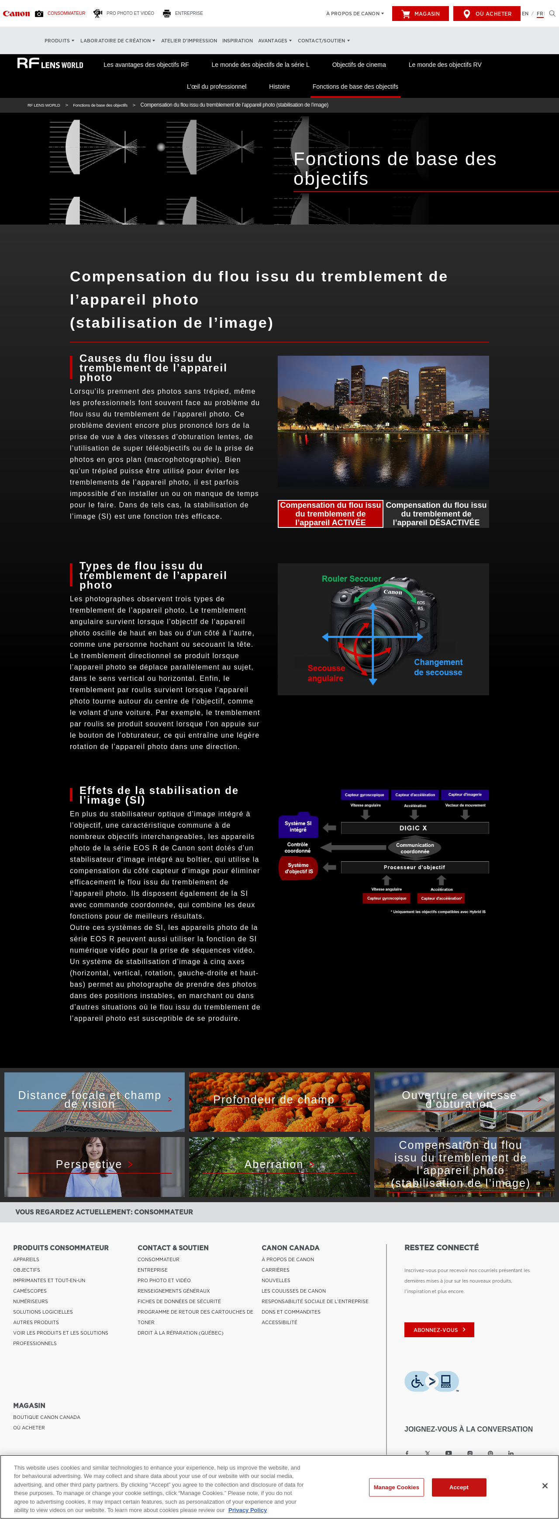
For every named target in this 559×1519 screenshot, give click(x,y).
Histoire (279, 86)
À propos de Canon (353, 13)
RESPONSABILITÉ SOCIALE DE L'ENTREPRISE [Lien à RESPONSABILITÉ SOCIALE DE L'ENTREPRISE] (315, 1301)
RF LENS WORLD (48, 105)
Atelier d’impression (189, 40)
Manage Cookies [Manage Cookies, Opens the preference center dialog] (396, 1487)
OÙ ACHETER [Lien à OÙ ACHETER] (29, 1427)
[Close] (545, 1485)
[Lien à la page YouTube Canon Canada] (448, 1453)
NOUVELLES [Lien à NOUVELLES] (276, 1280)
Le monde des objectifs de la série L (261, 64)
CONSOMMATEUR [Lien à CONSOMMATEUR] (158, 1259)
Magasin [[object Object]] (420, 14)
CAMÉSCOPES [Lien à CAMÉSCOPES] (30, 1291)
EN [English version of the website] (525, 13)
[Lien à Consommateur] (16, 13)
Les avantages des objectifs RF (146, 64)
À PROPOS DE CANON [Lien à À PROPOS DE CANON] (288, 1259)
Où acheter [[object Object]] (486, 14)
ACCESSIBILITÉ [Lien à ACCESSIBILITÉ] (279, 1322)
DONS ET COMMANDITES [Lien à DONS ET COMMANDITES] (291, 1311)
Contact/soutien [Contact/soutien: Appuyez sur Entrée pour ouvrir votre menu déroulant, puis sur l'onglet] (321, 40)
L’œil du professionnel (216, 86)
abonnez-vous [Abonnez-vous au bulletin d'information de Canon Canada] (440, 1330)
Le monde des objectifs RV (445, 64)
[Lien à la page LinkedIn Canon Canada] (511, 1453)
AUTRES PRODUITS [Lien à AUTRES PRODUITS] (36, 1322)
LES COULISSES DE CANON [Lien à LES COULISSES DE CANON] (294, 1291)
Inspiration (237, 40)
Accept (459, 1487)
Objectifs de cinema (359, 64)
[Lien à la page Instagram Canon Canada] (470, 1453)
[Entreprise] (185, 13)
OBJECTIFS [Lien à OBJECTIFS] (26, 1270)
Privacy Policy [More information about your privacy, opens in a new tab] (247, 1510)
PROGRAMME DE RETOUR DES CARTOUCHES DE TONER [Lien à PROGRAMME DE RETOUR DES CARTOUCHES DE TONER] (195, 1317)
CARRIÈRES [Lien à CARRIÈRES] (276, 1270)
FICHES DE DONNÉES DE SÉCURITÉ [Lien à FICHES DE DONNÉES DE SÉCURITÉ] (179, 1301)
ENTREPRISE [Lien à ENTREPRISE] (153, 1270)
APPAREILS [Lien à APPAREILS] (26, 1259)
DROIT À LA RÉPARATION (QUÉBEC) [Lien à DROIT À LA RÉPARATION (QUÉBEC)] (181, 1332)
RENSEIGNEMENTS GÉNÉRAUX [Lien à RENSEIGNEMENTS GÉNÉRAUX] (174, 1291)
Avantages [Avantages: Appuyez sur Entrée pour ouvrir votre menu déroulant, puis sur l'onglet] (272, 40)
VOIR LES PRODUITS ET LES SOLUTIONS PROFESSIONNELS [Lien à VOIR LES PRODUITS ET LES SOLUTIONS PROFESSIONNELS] (60, 1338)
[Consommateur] (62, 13)
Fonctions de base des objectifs (355, 86)
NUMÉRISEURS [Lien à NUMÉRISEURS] (30, 1301)
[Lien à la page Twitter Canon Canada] (427, 1453)
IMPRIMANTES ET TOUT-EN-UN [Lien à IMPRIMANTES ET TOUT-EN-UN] (49, 1280)
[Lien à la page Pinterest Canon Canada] (490, 1453)
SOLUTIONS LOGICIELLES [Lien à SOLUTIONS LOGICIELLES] (43, 1311)
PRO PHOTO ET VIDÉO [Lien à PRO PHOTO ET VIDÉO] (164, 1280)
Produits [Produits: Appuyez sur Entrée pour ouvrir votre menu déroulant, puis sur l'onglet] (57, 40)
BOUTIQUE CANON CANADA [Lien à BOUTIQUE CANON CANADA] (46, 1417)
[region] (279, 1487)
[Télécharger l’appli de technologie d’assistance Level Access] (431, 1381)
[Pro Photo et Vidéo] (126, 13)
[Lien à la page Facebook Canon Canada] (407, 1453)
